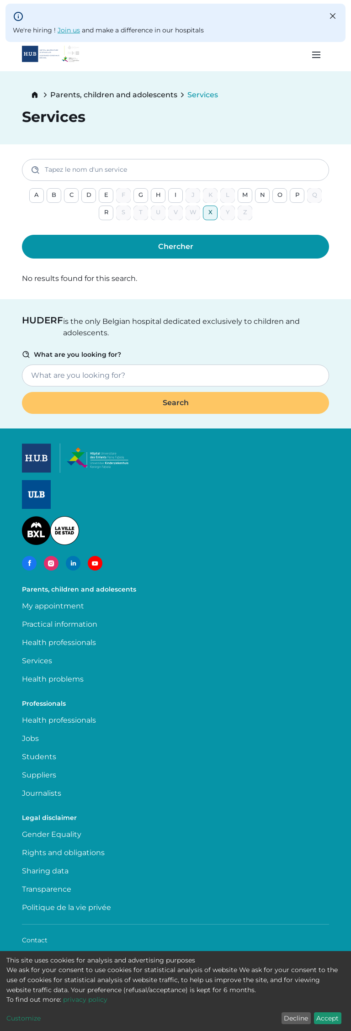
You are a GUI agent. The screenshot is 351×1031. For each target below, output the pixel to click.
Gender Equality (51, 834)
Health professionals (59, 642)
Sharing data (45, 871)
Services (37, 660)
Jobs (30, 738)
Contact (35, 940)
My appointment (53, 606)
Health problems (53, 679)
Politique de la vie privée (66, 907)
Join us (69, 30)
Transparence (46, 889)
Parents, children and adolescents (113, 95)
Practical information (61, 624)
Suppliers (39, 775)
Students (39, 756)
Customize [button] (23, 1018)
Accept (327, 1018)
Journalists (41, 793)
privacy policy (85, 999)
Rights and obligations (63, 852)
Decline (296, 1018)
